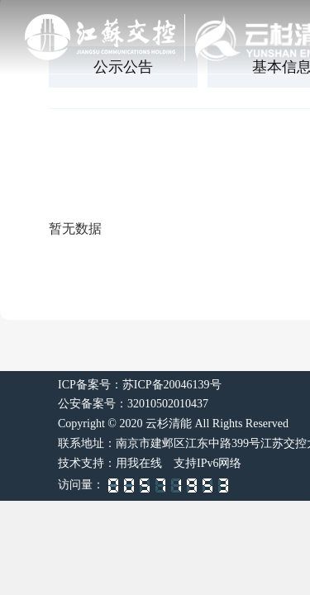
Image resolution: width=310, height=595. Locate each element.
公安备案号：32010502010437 (133, 403)
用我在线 (139, 463)
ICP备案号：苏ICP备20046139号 (140, 384)
